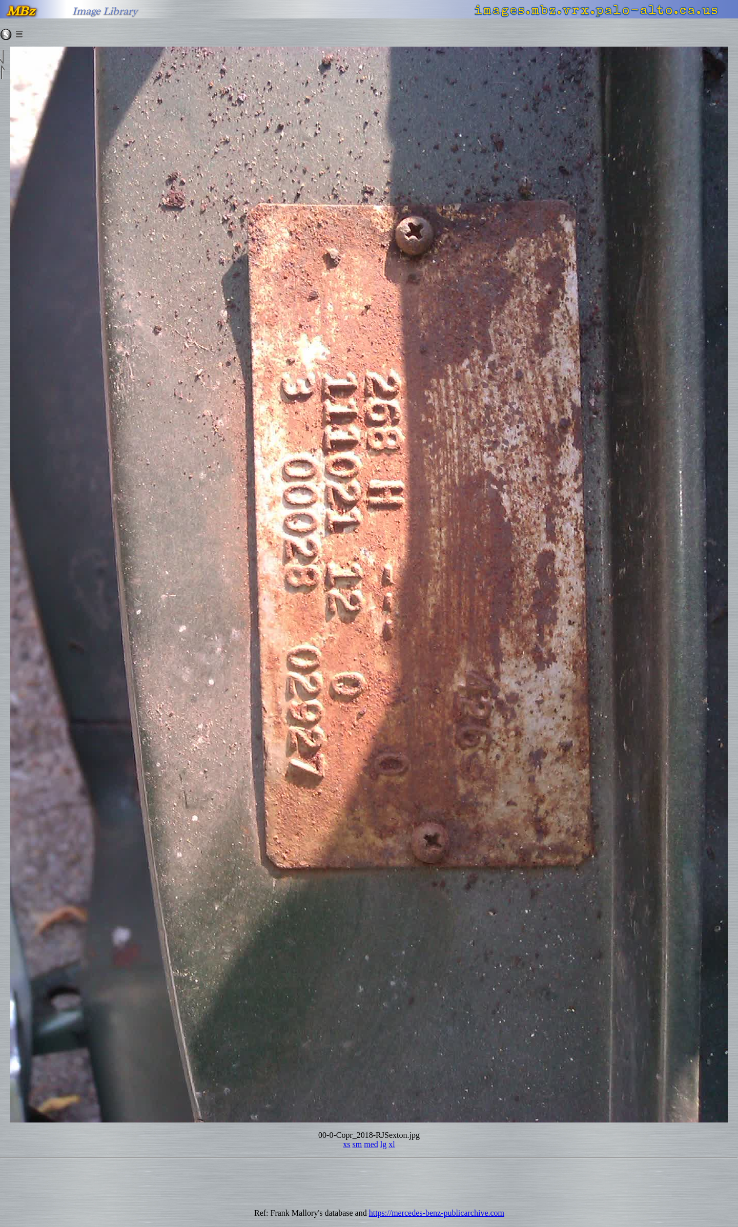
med (371, 1144)
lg (383, 1144)
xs (346, 1144)
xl (391, 1144)
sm (357, 1144)
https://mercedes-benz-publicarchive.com (436, 1213)
